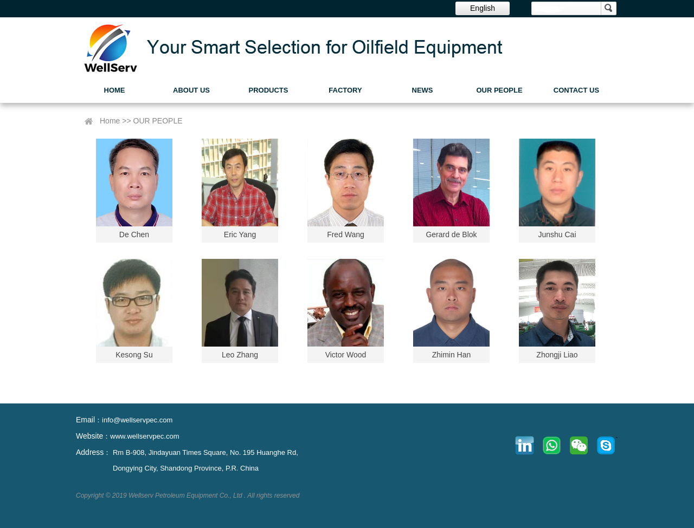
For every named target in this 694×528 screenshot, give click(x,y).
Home (110, 120)
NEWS (422, 90)
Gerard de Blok (451, 234)
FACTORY (345, 90)
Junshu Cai (557, 234)
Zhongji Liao (556, 354)
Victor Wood (346, 354)
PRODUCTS (268, 90)
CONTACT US (576, 90)
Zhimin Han (451, 354)
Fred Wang (345, 234)
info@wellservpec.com (137, 420)
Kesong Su (134, 354)
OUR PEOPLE (499, 90)
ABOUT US (191, 90)
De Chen (134, 234)
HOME (114, 90)
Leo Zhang (240, 354)
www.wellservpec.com (144, 436)
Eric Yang (240, 234)
